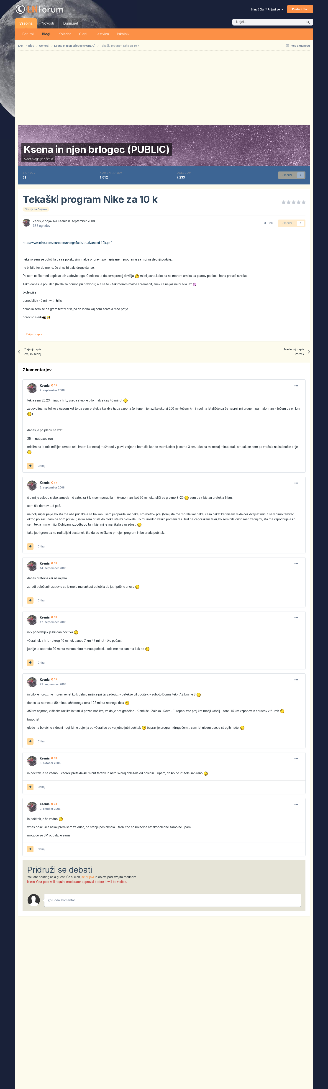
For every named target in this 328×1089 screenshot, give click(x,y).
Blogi (46, 34)
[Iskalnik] (258, 22)
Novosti (48, 23)
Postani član (300, 9)
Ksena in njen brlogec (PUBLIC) (96, 149)
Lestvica (102, 34)
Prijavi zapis (34, 334)
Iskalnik (123, 34)
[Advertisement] (164, 88)
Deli (268, 223)
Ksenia (48, 159)
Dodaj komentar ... (63, 900)
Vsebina (26, 24)
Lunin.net (70, 23)
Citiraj (41, 466)
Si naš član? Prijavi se (267, 9)
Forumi (28, 34)
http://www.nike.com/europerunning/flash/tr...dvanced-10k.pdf (67, 243)
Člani (83, 34)
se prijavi (88, 877)
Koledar (65, 34)
